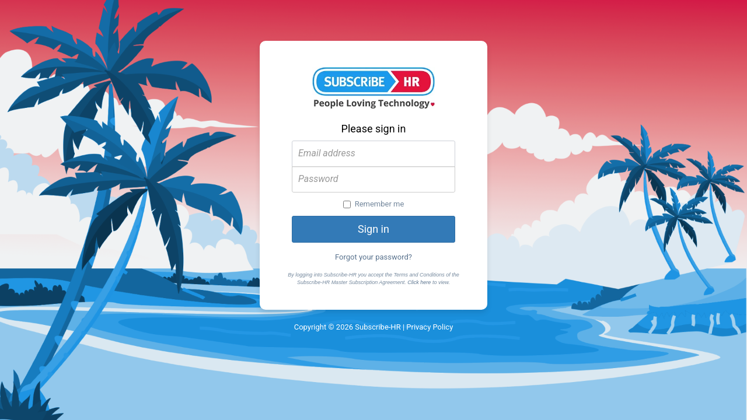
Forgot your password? (373, 257)
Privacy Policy (429, 327)
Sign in (373, 229)
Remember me (373, 204)
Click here (419, 282)
